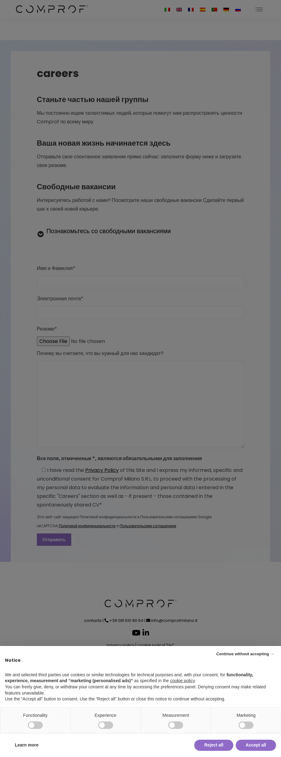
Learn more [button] (26, 744)
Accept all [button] (256, 744)
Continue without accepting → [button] (245, 654)
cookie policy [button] (182, 680)
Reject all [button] (213, 744)
